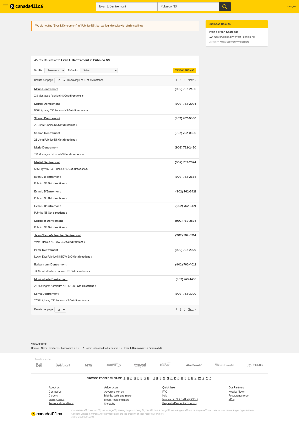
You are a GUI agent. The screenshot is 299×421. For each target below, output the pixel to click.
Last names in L (69, 348)
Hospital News (237, 392)
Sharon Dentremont (47, 118)
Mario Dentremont (46, 89)
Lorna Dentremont (46, 294)
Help (164, 395)
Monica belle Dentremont (50, 279)
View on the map (184, 70)
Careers (53, 395)
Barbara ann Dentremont (50, 264)
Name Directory (49, 348)
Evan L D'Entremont (47, 177)
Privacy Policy (56, 399)
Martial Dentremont (47, 104)
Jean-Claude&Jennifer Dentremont (57, 235)
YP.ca (231, 399)
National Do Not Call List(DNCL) (180, 399)
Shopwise (109, 404)
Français (291, 6)
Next (191, 80)
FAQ (164, 392)
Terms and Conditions (61, 403)
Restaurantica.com (239, 395)
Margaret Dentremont (48, 221)
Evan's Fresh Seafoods (223, 32)
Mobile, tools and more (116, 400)
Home (34, 348)
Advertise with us (114, 392)
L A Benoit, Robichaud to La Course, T (100, 348)
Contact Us (55, 392)
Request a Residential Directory (179, 403)
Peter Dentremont (46, 250)
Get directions (72, 96)
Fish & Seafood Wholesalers (234, 42)
